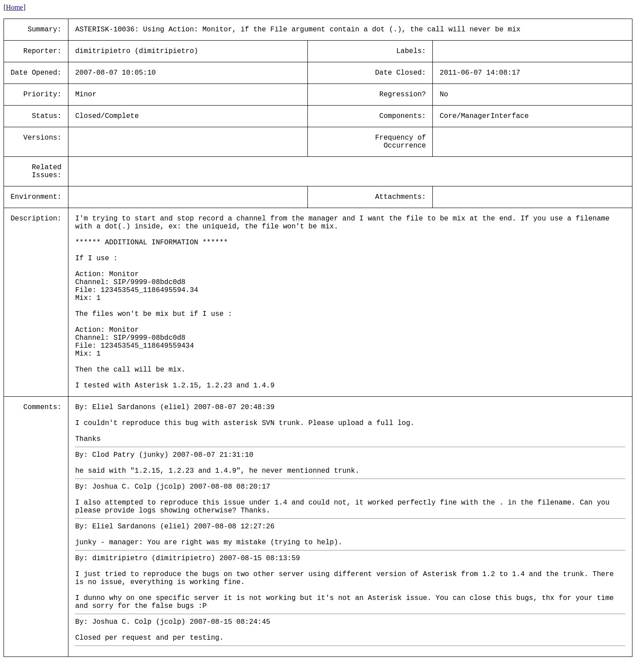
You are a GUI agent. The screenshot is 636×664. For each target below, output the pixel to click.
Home (14, 7)
